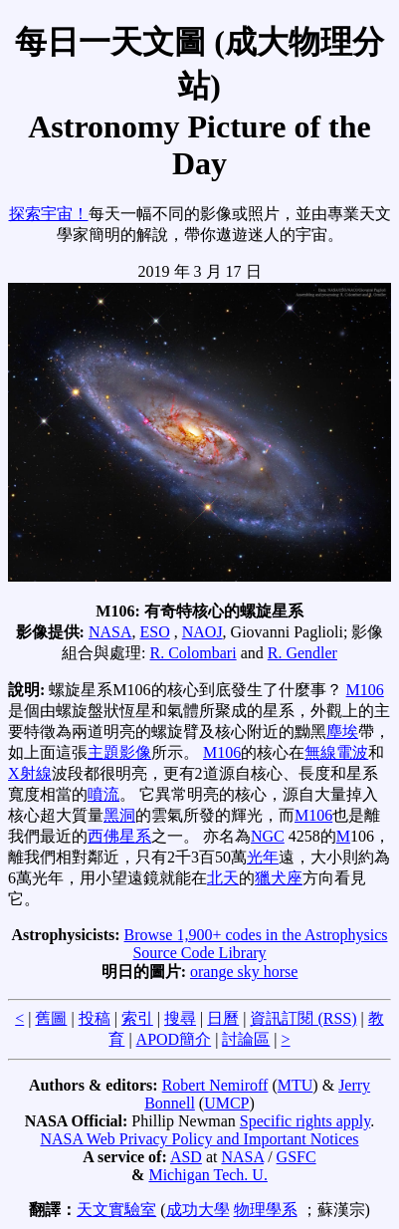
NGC (268, 836)
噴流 (103, 794)
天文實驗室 (116, 1209)
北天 (223, 877)
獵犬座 (278, 877)
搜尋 (180, 1018)
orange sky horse (244, 971)
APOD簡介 (174, 1039)
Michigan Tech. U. (207, 1174)
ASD (186, 1156)
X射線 (30, 773)
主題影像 (119, 752)
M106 (365, 689)
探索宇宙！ (49, 213)
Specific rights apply (305, 1120)
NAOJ (202, 631)
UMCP (226, 1103)
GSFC (296, 1156)
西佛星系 (119, 836)
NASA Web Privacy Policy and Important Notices (199, 1138)
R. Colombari (193, 652)
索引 (137, 1018)
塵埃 (342, 731)
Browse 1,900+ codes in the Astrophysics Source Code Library (256, 943)
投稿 (94, 1018)
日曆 (223, 1018)
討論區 (246, 1039)
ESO (154, 631)
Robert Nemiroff (215, 1085)
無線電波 (336, 752)
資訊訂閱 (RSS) (303, 1018)
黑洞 (119, 815)
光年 (263, 857)
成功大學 (198, 1209)
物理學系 (266, 1209)
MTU (295, 1085)
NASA (110, 631)
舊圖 (51, 1018)
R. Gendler (302, 652)
